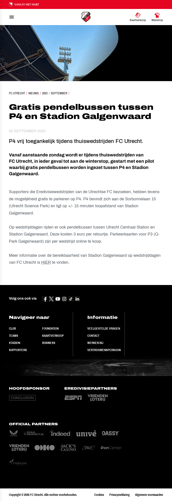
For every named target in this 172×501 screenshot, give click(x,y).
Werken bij (95, 343)
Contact (93, 336)
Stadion (14, 343)
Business (48, 343)
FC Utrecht (17, 93)
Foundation (50, 328)
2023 (44, 93)
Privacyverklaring (119, 495)
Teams (13, 336)
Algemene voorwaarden (149, 495)
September (59, 93)
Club (12, 328)
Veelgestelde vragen (103, 328)
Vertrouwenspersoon (104, 350)
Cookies (99, 495)
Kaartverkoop (53, 336)
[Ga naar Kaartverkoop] (138, 17)
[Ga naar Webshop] (157, 17)
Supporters (18, 350)
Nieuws (33, 93)
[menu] (11, 17)
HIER (46, 262)
